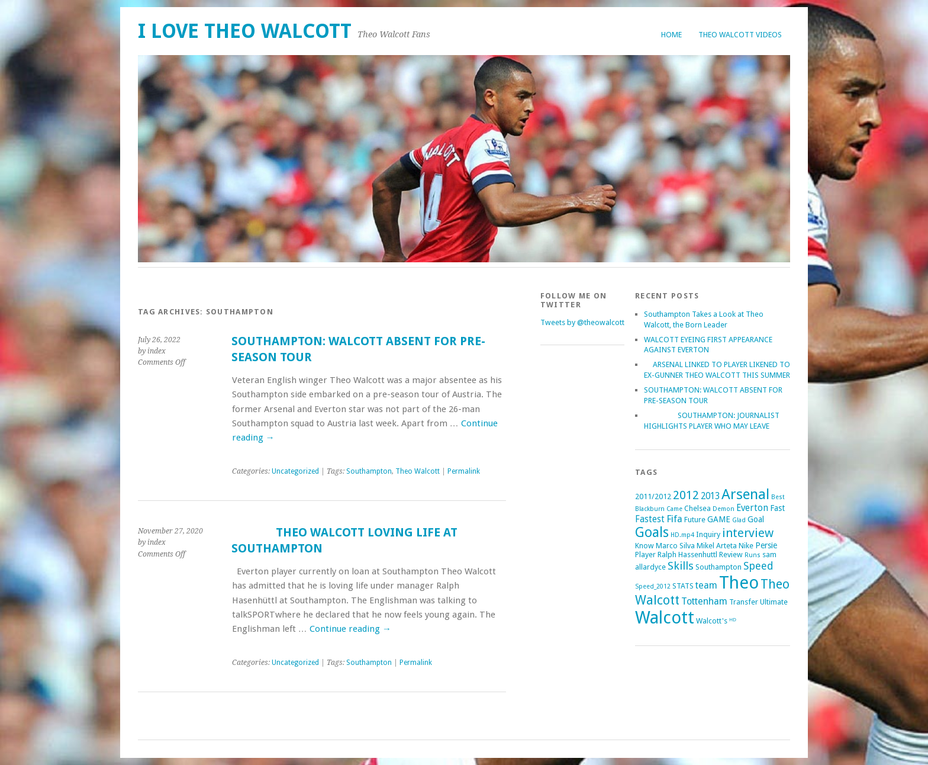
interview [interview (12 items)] (748, 533)
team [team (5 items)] (706, 585)
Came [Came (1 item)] (674, 509)
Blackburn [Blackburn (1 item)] (650, 509)
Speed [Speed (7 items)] (758, 566)
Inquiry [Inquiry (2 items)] (708, 534)
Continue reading (350, 628)
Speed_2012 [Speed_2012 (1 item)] (653, 586)
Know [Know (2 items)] (644, 545)
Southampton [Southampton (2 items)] (718, 566)
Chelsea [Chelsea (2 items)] (697, 508)
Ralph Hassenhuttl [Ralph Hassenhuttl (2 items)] (687, 554)
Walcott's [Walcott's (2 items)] (711, 620)
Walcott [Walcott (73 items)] (664, 618)
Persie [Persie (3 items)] (766, 545)
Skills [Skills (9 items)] (681, 566)
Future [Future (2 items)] (694, 519)
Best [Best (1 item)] (778, 497)
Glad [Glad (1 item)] (739, 520)
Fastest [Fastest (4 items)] (650, 519)
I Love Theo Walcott (245, 31)
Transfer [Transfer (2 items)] (743, 601)
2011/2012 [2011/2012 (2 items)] (653, 496)
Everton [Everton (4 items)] (752, 508)
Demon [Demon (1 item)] (723, 509)
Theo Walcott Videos (740, 34)
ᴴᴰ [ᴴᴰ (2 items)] (732, 620)
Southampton (369, 471)
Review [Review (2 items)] (731, 554)
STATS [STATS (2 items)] (683, 585)
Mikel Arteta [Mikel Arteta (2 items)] (717, 545)
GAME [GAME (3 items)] (718, 519)
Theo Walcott (417, 471)
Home (671, 34)
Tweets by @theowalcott (582, 322)
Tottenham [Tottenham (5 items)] (704, 601)
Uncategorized (295, 471)
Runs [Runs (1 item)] (753, 555)
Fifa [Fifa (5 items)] (674, 519)
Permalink (463, 471)
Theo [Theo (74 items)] (739, 583)
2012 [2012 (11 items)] (686, 495)
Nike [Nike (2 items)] (746, 545)
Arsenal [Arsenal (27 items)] (745, 494)
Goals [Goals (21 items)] (652, 533)
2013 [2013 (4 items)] (710, 496)
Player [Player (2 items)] (645, 554)
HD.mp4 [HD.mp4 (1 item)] (682, 535)
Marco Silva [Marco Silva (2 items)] (675, 545)
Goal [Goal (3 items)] (755, 519)
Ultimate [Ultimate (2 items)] (774, 601)
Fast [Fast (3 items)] (777, 508)
